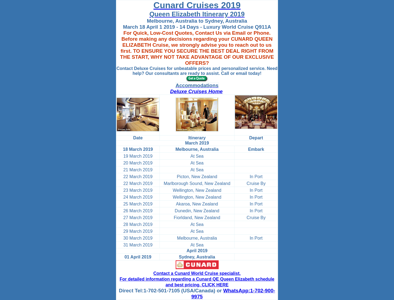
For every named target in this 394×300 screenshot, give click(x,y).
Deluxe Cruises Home (196, 91)
